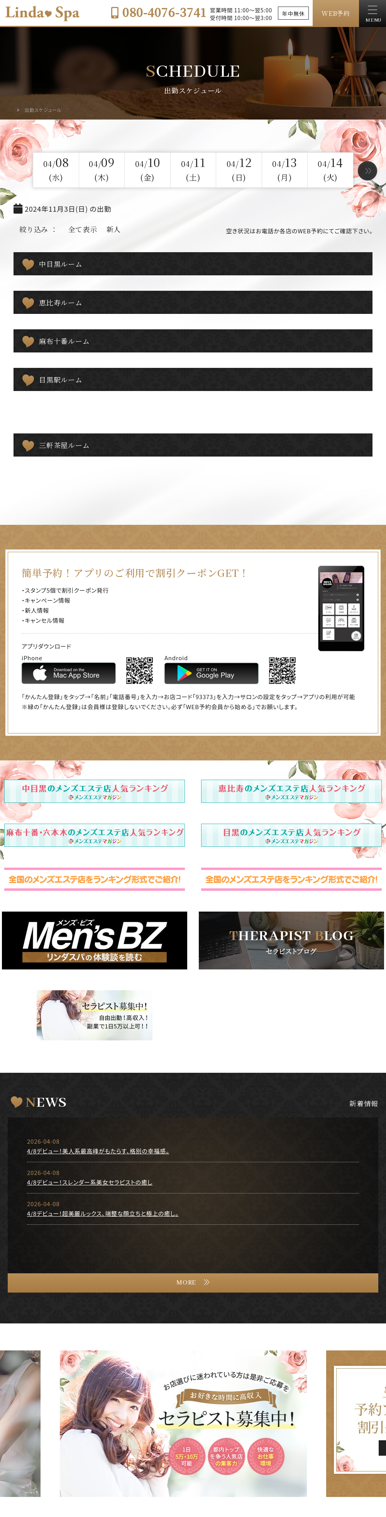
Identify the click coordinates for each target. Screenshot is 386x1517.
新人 (114, 229)
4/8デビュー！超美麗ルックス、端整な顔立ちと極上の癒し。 (103, 1213)
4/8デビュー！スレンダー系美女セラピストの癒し (89, 1182)
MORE (186, 1283)
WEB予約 (336, 13)
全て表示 (82, 229)
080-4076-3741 (158, 11)
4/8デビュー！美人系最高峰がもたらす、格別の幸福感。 (98, 1151)
